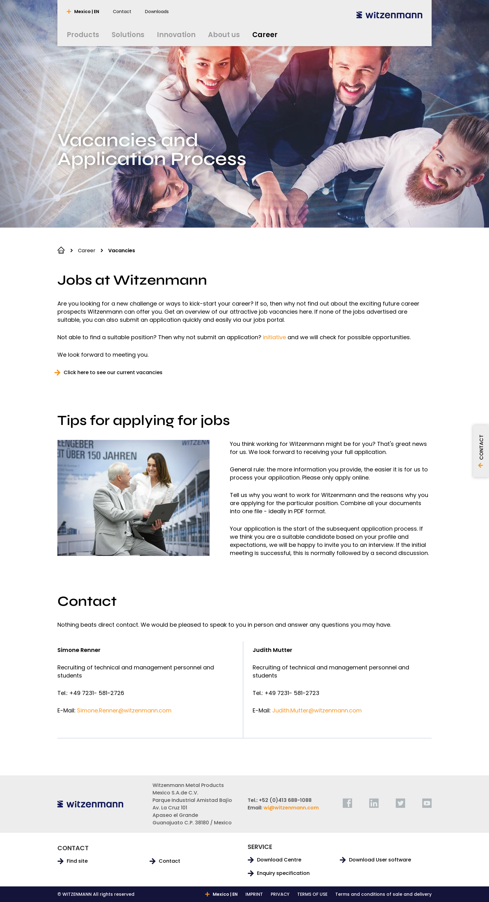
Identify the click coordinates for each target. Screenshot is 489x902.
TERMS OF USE (312, 894)
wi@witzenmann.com (291, 807)
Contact (169, 861)
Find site (77, 861)
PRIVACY (280, 894)
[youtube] (427, 803)
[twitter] (400, 803)
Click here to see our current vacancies (113, 372)
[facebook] (347, 803)
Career (86, 250)
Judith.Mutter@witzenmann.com (317, 710)
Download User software (380, 859)
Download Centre (279, 859)
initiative (274, 337)
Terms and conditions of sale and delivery (383, 894)
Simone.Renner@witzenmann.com (124, 710)
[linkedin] (374, 803)
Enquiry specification (283, 873)
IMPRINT (254, 894)
